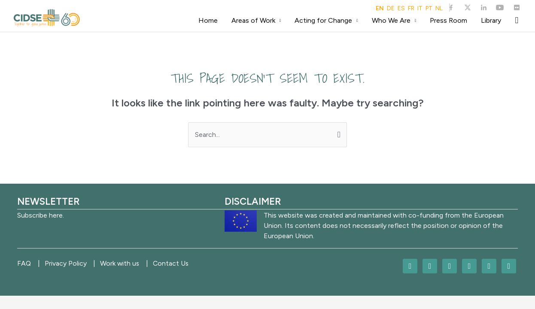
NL (439, 9)
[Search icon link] (516, 20)
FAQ (24, 263)
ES (401, 9)
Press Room (448, 20)
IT (420, 9)
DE (391, 9)
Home (208, 20)
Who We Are (391, 20)
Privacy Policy (68, 263)
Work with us (125, 263)
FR (411, 9)
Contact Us (179, 263)
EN (380, 9)
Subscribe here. (40, 215)
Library (491, 20)
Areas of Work (253, 20)
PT (429, 9)
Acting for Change (323, 20)
